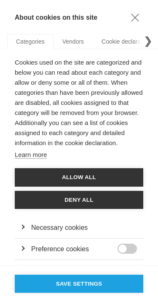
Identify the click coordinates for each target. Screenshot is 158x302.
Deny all (78, 200)
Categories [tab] (30, 41)
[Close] (134, 17)
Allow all (79, 177)
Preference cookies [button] (60, 249)
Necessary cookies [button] (59, 227)
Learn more (31, 154)
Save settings (79, 284)
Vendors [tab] (73, 41)
